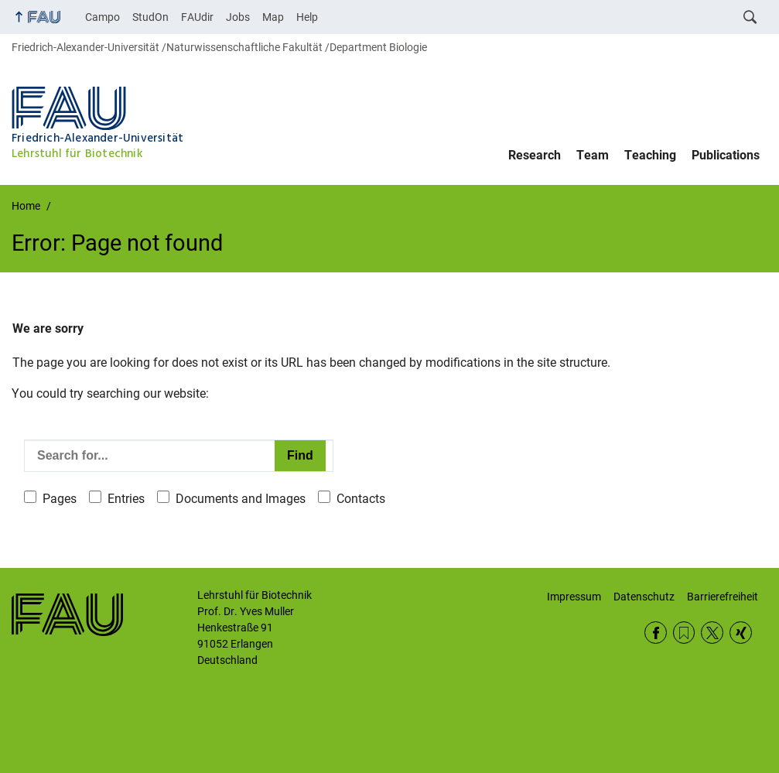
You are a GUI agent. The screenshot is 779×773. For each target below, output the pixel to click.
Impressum (574, 596)
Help (307, 17)
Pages (60, 498)
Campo (102, 17)
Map (273, 17)
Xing (740, 632)
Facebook (655, 632)
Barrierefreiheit (722, 596)
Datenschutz (644, 596)
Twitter (712, 632)
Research (534, 155)
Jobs (238, 17)
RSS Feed (684, 632)
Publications (726, 155)
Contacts (361, 498)
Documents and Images (241, 498)
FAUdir (197, 17)
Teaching (650, 155)
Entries (126, 498)
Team (592, 155)
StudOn (150, 17)
